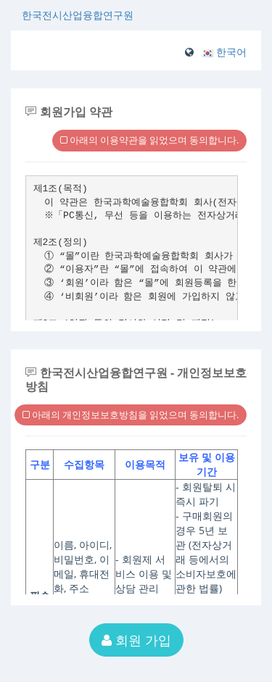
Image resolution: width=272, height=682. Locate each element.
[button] (224, 52)
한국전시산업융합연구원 (77, 15)
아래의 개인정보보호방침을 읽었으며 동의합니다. (130, 414)
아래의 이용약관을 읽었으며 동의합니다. (149, 139)
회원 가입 (136, 640)
